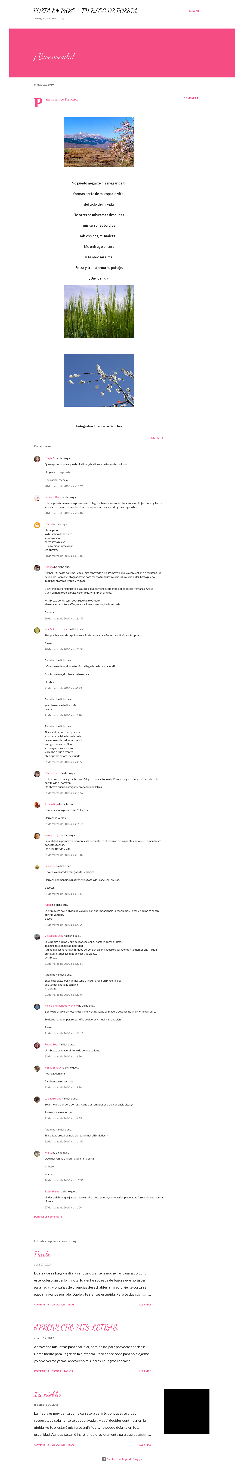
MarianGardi (52, 773)
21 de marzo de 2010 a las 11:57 (64, 792)
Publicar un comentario (48, 1216)
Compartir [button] (191, 98)
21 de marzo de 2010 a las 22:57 (64, 963)
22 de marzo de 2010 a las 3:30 (63, 1087)
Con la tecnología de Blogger (122, 1459)
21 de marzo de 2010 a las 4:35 (63, 761)
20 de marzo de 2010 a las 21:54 (64, 649)
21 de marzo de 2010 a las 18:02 (64, 854)
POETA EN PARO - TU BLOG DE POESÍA (85, 11)
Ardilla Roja (52, 804)
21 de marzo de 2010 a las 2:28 (63, 715)
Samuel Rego (52, 835)
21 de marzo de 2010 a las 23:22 (64, 1033)
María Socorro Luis (56, 629)
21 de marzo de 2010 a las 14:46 (64, 823)
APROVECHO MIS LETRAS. (76, 1327)
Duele (42, 1254)
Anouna (49, 566)
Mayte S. (50, 458)
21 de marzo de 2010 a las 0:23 (63, 688)
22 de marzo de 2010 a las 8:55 (63, 1118)
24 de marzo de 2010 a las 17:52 (64, 1180)
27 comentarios (63, 1304)
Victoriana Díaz (54, 935)
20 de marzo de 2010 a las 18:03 (64, 555)
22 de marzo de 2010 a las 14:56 (64, 1141)
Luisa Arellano (53, 1098)
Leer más (145, 1304)
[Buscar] (194, 11)
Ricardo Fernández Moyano (61, 1005)
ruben (48, 904)
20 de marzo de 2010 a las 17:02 (64, 513)
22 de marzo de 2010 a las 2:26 (63, 1056)
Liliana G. (50, 865)
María (48, 524)
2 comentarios (62, 1371)
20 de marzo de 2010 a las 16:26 (64, 486)
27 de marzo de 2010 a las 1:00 (63, 1207)
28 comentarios (63, 1444)
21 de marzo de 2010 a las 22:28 (64, 924)
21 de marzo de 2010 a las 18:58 (64, 893)
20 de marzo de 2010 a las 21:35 (64, 618)
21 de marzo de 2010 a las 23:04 (64, 994)
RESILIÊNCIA (53, 1067)
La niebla (47, 1394)
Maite (48, 1152)
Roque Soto (51, 1044)
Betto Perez (52, 1191)
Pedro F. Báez (53, 497)
